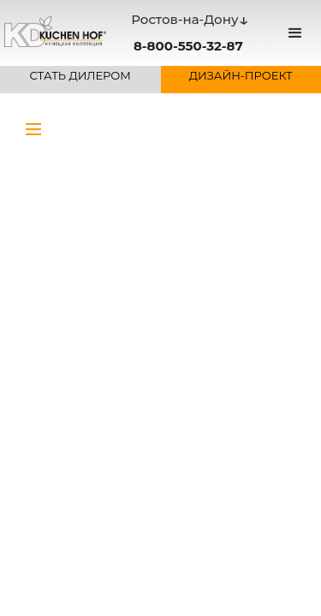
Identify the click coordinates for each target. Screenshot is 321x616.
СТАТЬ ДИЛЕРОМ (80, 75)
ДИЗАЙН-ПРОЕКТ (241, 75)
